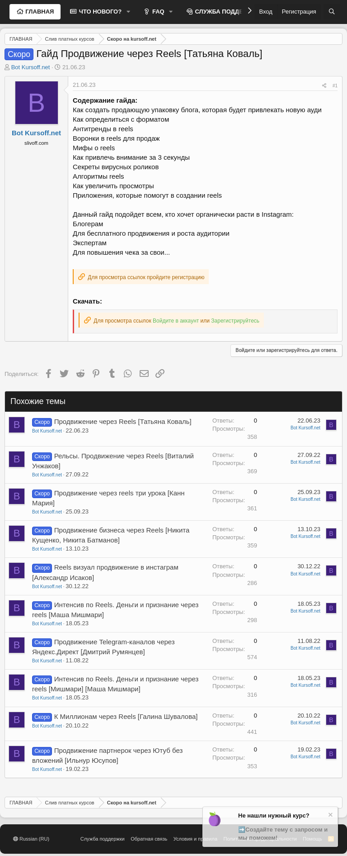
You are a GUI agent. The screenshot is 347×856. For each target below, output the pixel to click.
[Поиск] (332, 11)
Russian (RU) (31, 839)
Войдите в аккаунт (176, 321)
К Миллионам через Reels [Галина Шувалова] (126, 716)
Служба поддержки (102, 839)
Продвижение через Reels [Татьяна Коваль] (123, 421)
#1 (335, 85)
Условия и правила (195, 839)
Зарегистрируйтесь (235, 321)
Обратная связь (149, 839)
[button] (128, 11)
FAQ (157, 11)
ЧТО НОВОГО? (99, 11)
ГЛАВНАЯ (39, 11)
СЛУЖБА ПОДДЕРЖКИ (226, 11)
